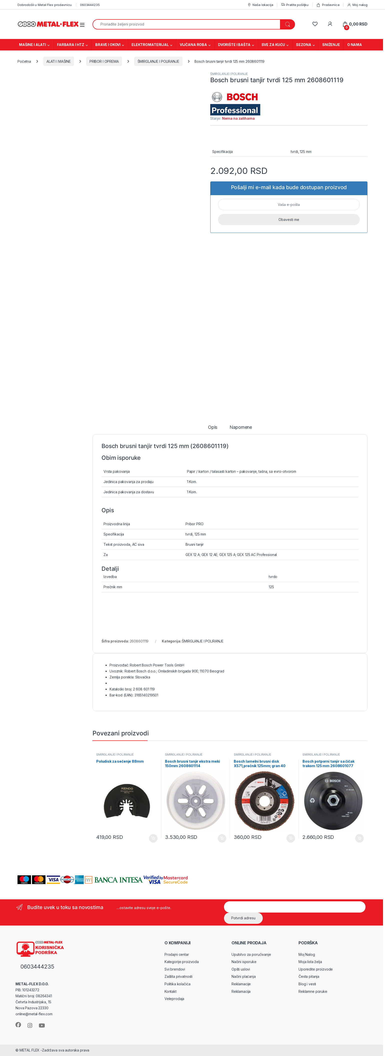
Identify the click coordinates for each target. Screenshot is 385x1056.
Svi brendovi (174, 969)
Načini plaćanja (244, 976)
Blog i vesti (307, 984)
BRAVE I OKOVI (107, 44)
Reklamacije (241, 984)
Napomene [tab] (241, 427)
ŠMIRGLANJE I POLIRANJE (158, 61)
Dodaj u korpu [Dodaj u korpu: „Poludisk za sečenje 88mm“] (153, 838)
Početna (24, 61)
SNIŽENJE (331, 44)
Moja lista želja (310, 962)
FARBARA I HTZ (70, 44)
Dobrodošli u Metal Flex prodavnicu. (45, 5)
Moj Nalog (306, 954)
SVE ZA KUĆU (273, 44)
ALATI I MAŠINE (58, 61)
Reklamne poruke (312, 991)
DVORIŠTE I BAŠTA (234, 44)
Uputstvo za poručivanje (251, 954)
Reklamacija (241, 991)
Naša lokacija (260, 5)
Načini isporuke (244, 962)
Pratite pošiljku (295, 5)
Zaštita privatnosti (178, 976)
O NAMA (354, 44)
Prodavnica (327, 5)
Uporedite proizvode (315, 969)
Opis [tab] (212, 427)
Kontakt (170, 991)
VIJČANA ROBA (193, 44)
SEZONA (303, 44)
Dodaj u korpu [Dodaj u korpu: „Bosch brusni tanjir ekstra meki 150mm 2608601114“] (222, 838)
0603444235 (90, 5)
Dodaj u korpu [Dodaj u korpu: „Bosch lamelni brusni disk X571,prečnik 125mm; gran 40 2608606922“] (290, 838)
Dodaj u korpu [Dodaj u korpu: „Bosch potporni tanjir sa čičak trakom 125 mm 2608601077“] (359, 838)
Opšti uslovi (241, 969)
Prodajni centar (176, 954)
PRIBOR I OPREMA (104, 61)
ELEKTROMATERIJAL (150, 44)
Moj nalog (357, 5)
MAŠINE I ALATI (32, 44)
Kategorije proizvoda (181, 962)
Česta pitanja (308, 976)
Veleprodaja (174, 999)
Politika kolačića (177, 984)
